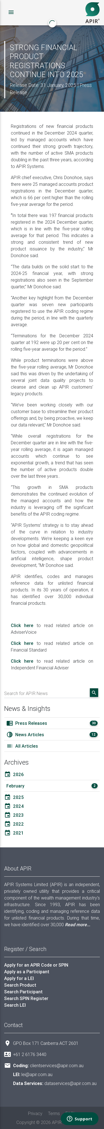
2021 (14, 833)
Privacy (35, 1113)
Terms (54, 1113)
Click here (22, 625)
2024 (14, 806)
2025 (14, 797)
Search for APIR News (26, 693)
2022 (14, 824)
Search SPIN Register (26, 998)
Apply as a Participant (26, 971)
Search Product (20, 985)
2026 (14, 774)
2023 (14, 815)
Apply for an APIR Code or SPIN (36, 965)
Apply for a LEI (19, 978)
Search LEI (15, 1005)
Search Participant (23, 991)
